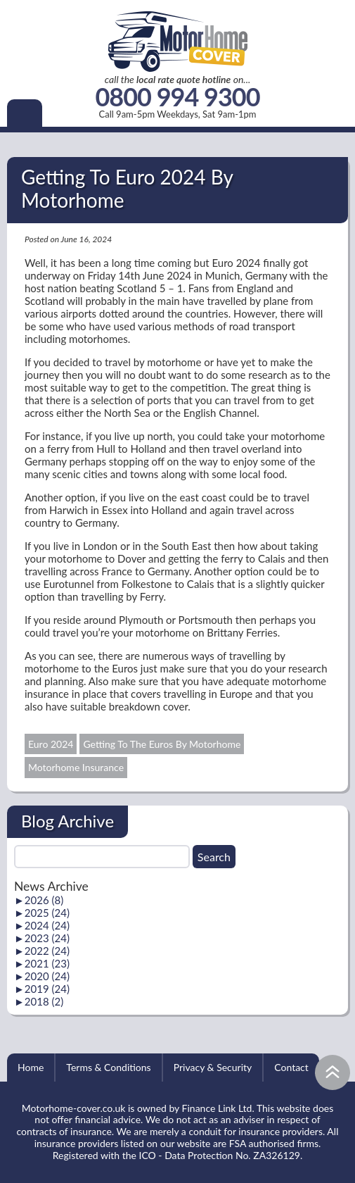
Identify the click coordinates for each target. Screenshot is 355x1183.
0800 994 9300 (177, 97)
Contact (291, 1067)
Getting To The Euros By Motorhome (161, 744)
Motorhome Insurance (76, 767)
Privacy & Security (213, 1067)
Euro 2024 (50, 744)
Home (31, 1067)
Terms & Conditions (108, 1067)
